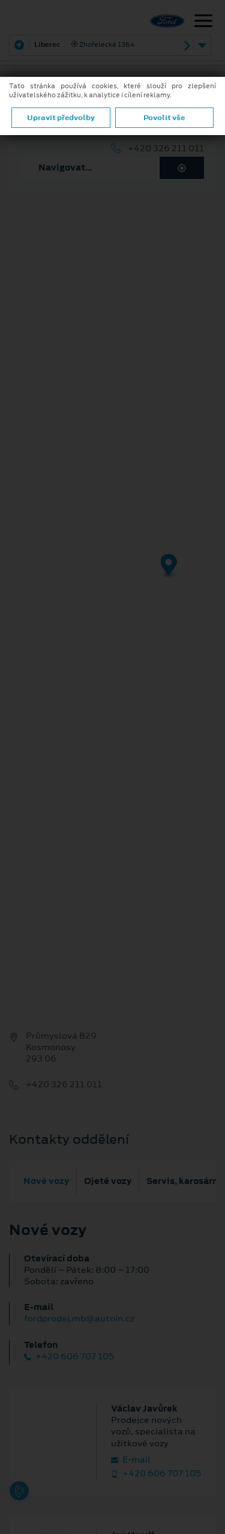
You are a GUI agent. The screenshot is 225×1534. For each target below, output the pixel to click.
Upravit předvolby (61, 117)
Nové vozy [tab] (46, 1181)
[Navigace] (203, 22)
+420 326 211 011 (166, 148)
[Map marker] (169, 566)
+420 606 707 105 (69, 1356)
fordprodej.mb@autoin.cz (79, 1318)
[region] (112, 574)
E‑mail (131, 1460)
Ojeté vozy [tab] (107, 1181)
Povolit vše (164, 117)
